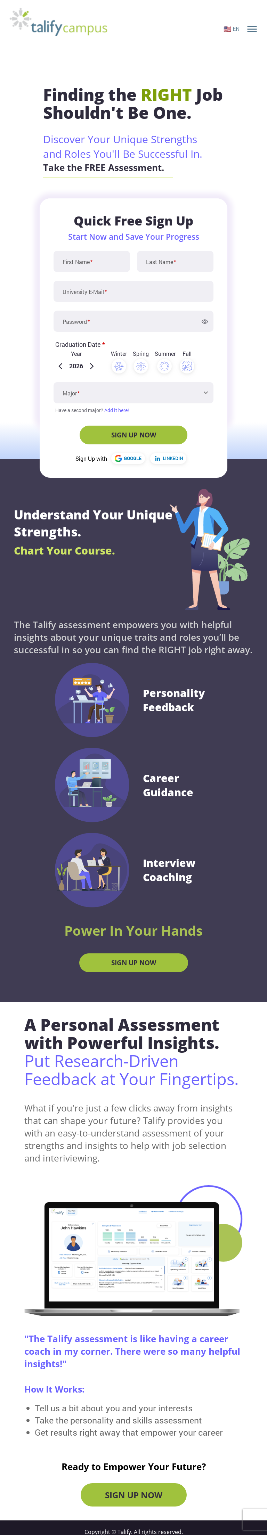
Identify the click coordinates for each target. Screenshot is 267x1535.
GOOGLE (128, 458)
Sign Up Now (133, 962)
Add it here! (116, 410)
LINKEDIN (168, 458)
